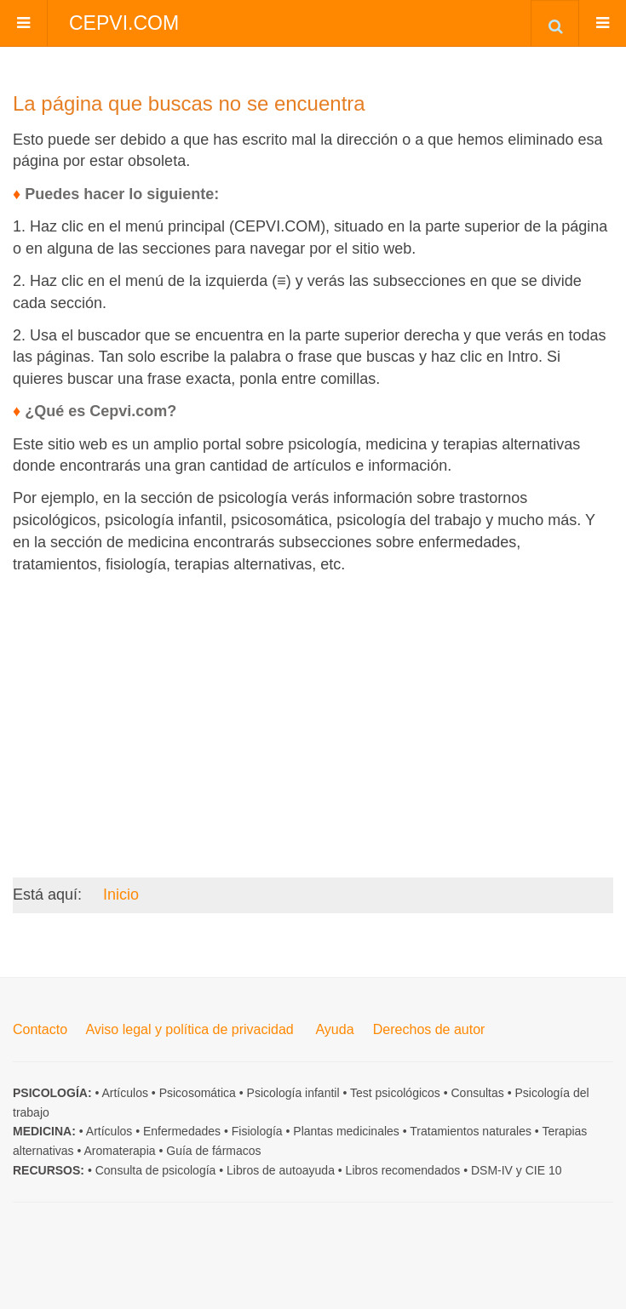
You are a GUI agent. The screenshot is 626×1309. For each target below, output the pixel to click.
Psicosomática (197, 1093)
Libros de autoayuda (281, 1170)
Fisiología (257, 1131)
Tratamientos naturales (470, 1131)
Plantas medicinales (346, 1131)
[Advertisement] (313, 705)
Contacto (40, 1029)
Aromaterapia (120, 1151)
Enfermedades (182, 1131)
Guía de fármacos (213, 1151)
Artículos (124, 1093)
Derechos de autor (429, 1029)
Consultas (477, 1093)
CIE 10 (543, 1170)
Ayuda (334, 1029)
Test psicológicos (395, 1093)
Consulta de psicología (155, 1170)
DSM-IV (492, 1170)
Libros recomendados (403, 1170)
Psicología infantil (293, 1093)
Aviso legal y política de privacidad (189, 1029)
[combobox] (554, 23)
